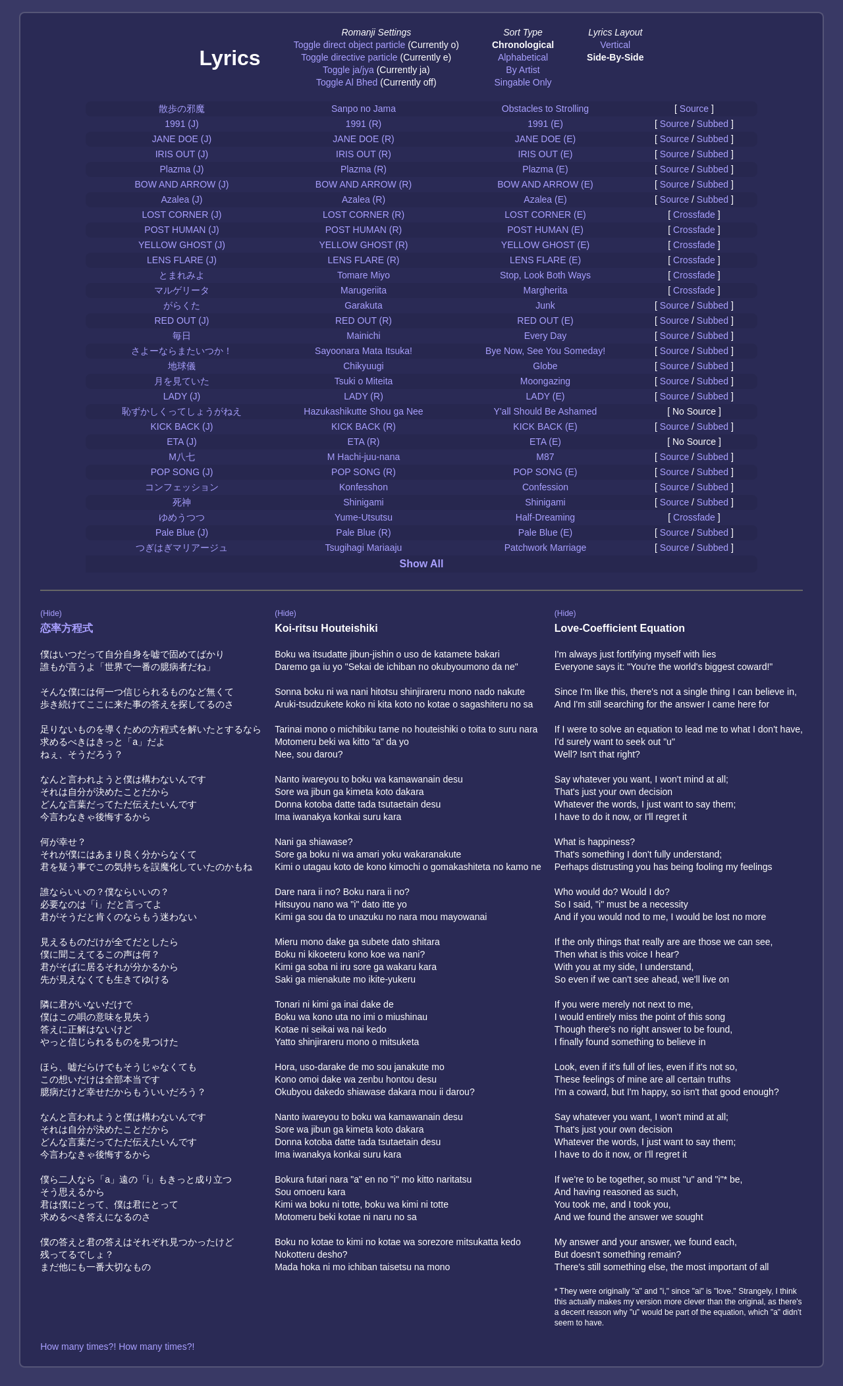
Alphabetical (523, 57)
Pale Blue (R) (363, 532)
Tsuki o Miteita (364, 381)
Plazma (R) (363, 169)
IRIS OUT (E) (545, 154)
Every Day (545, 335)
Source (694, 108)
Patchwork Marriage (545, 547)
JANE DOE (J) (181, 139)
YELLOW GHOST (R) (363, 245)
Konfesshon (363, 487)
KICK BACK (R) (363, 426)
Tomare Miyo (363, 275)
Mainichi (363, 335)
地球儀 (182, 366)
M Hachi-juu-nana (363, 456)
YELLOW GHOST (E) (545, 245)
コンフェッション (182, 487)
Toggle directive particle (349, 57)
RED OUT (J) (182, 320)
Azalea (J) (181, 199)
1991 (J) (181, 123)
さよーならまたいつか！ (181, 351)
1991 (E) (545, 123)
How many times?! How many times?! (117, 1346)
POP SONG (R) (363, 472)
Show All (422, 563)
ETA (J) (182, 441)
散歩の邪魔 (182, 108)
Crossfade (694, 214)
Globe (545, 366)
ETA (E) (545, 441)
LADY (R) (363, 396)
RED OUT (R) (363, 320)
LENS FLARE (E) (545, 260)
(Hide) (51, 613)
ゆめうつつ (182, 517)
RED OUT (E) (545, 320)
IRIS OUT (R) (363, 154)
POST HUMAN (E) (545, 229)
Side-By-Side (615, 57)
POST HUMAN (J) (181, 229)
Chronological (523, 44)
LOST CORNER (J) (181, 214)
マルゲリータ (181, 290)
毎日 (182, 335)
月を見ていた (181, 381)
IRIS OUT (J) (182, 154)
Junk (545, 305)
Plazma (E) (545, 169)
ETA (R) (364, 441)
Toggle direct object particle (350, 44)
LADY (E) (545, 396)
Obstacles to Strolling (545, 108)
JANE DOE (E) (545, 139)
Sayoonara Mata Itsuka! (363, 351)
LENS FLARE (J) (182, 260)
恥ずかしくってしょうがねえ (182, 411)
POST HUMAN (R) (363, 229)
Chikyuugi (363, 366)
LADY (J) (182, 396)
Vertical (615, 44)
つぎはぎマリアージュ (182, 547)
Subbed (712, 123)
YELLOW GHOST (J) (181, 245)
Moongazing (545, 381)
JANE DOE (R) (363, 139)
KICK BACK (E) (545, 426)
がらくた (181, 305)
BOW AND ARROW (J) (181, 184)
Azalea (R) (363, 199)
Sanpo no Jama (363, 108)
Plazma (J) (182, 169)
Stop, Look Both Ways (545, 275)
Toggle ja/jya (348, 69)
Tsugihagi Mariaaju (363, 547)
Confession (545, 487)
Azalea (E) (545, 199)
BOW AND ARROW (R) (363, 184)
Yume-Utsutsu (364, 517)
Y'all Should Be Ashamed (545, 411)
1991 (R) (363, 123)
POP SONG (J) (182, 472)
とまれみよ (182, 275)
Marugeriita (363, 290)
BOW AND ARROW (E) (545, 184)
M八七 (182, 456)
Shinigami (363, 502)
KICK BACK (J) (182, 426)
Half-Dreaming (545, 517)
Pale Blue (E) (545, 532)
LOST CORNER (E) (544, 214)
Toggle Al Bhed (346, 82)
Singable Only (522, 82)
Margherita (546, 290)
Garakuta (363, 305)
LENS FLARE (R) (364, 260)
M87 (545, 456)
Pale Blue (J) (181, 532)
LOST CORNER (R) (363, 214)
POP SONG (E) (545, 472)
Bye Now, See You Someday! (545, 351)
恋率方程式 (66, 628)
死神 (182, 502)
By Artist (522, 69)
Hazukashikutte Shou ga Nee (363, 411)
